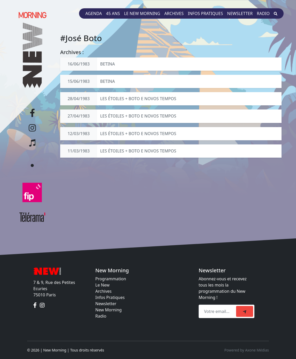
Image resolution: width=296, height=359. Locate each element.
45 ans (113, 13)
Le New (102, 285)
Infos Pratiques (110, 297)
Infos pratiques (205, 13)
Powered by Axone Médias (246, 350)
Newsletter (240, 13)
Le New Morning (142, 13)
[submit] (244, 311)
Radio (263, 13)
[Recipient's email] (218, 311)
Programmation (110, 279)
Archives (174, 13)
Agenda (93, 13)
